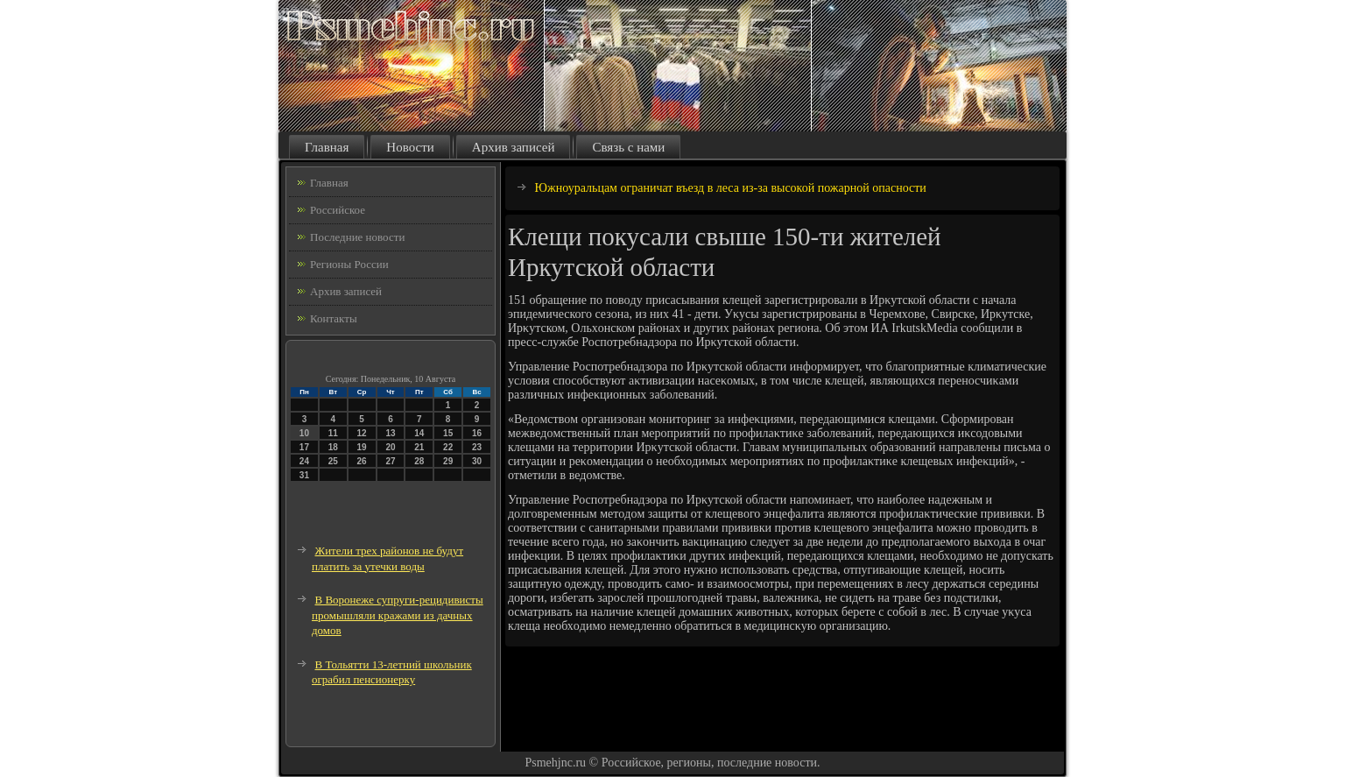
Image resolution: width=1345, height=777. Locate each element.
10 (304, 433)
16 (477, 433)
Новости (409, 147)
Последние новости (357, 237)
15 (448, 433)
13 (390, 433)
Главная (327, 147)
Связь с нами (628, 147)
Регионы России (349, 264)
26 (362, 461)
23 (477, 447)
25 (333, 461)
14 (419, 433)
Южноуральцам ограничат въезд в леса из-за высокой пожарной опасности (730, 187)
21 (419, 447)
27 (390, 461)
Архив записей (513, 147)
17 (304, 447)
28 (419, 461)
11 (333, 433)
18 (333, 447)
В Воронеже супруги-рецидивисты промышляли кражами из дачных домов (397, 615)
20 (390, 447)
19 (362, 447)
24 (304, 461)
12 (362, 433)
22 (448, 447)
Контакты (333, 318)
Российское (337, 209)
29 (448, 461)
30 (477, 461)
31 (304, 475)
